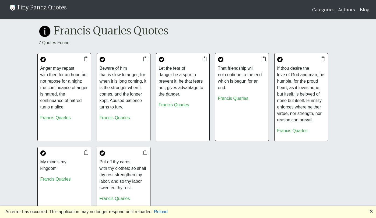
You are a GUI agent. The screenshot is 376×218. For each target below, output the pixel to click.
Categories (323, 9)
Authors (346, 9)
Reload (161, 211)
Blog (365, 9)
